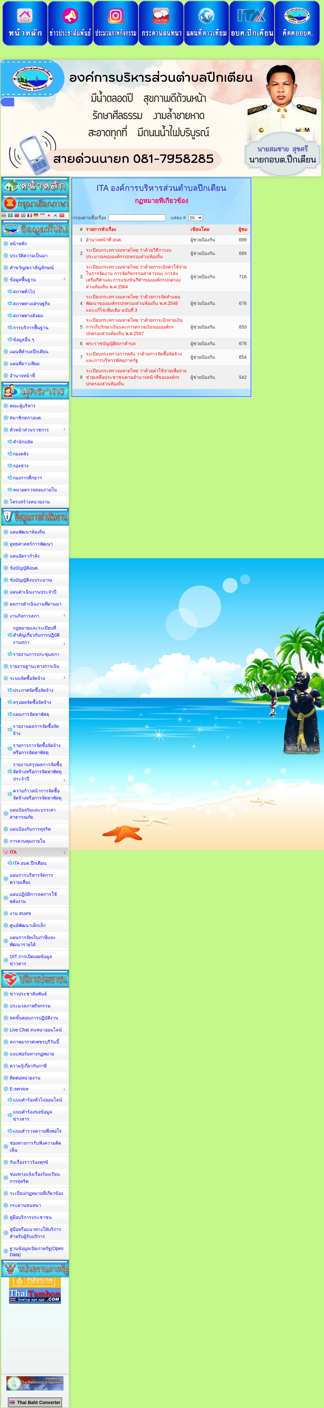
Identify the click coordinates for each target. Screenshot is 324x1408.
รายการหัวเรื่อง (101, 229)
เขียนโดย (200, 229)
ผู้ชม (242, 229)
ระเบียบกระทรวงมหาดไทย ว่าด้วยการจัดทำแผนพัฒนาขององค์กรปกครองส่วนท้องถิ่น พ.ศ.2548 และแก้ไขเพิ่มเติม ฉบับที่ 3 (133, 303)
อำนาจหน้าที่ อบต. (104, 239)
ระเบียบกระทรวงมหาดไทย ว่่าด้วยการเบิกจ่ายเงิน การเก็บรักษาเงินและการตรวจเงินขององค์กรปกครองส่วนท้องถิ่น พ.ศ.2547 (134, 327)
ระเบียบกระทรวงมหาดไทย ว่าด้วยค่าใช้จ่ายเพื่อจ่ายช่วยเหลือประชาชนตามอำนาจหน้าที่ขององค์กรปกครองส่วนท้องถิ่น (136, 377)
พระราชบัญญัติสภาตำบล (111, 343)
